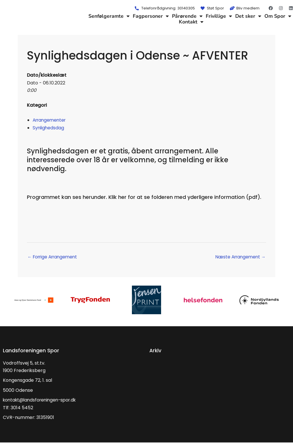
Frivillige (219, 16)
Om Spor (277, 16)
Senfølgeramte (109, 16)
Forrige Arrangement (54, 257)
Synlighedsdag (49, 127)
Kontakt (191, 22)
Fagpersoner (151, 16)
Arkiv (155, 350)
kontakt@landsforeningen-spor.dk (42, 400)
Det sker (248, 16)
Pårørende (187, 16)
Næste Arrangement (239, 257)
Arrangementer (50, 120)
